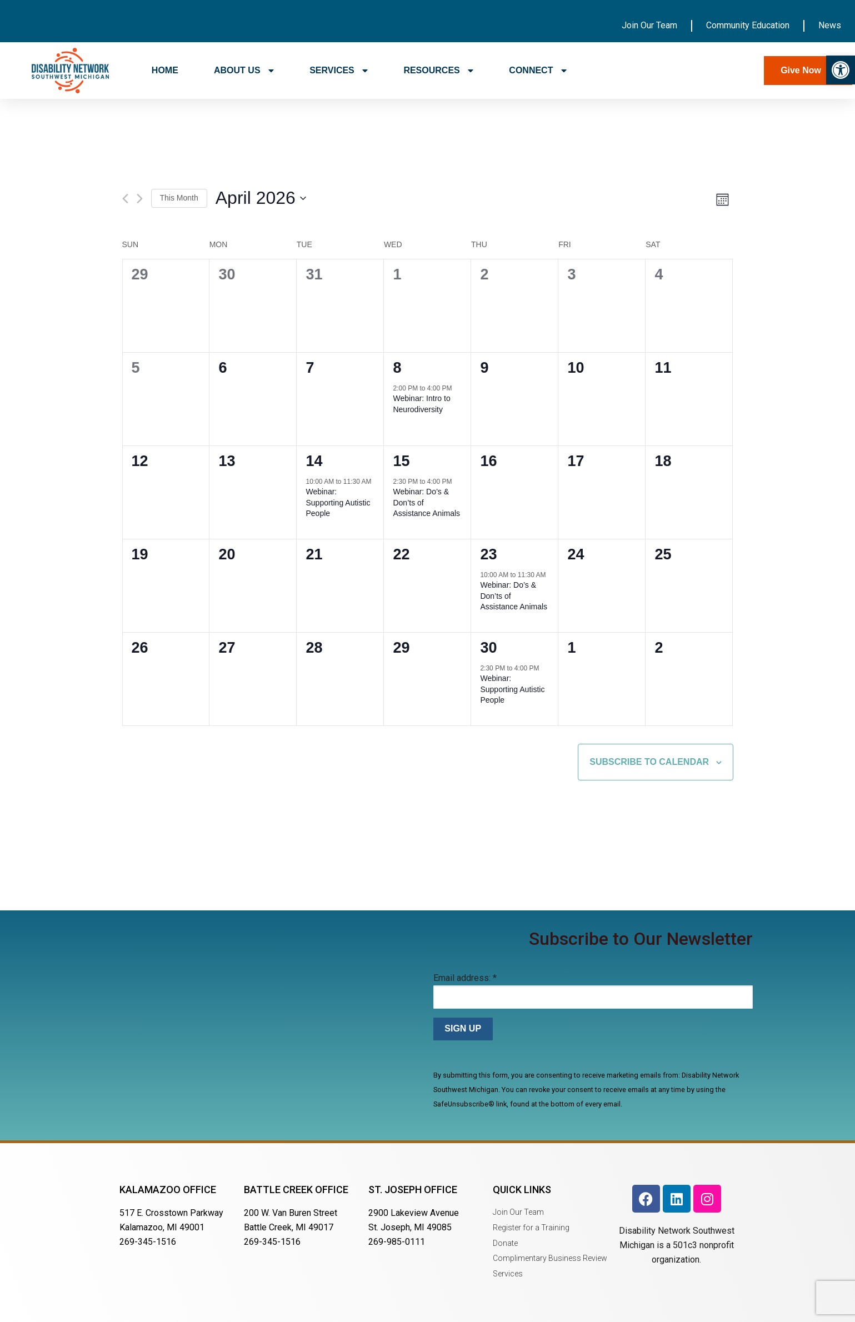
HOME (165, 70)
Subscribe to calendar (649, 762)
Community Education (747, 25)
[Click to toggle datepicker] (261, 199)
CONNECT (538, 71)
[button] (840, 70)
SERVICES (338, 71)
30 (488, 647)
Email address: (465, 978)
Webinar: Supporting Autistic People (338, 502)
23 (488, 554)
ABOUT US (244, 71)
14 (314, 461)
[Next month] (140, 198)
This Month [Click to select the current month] (179, 197)
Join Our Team (649, 25)
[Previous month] (125, 198)
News (829, 25)
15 (401, 461)
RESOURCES (438, 71)
